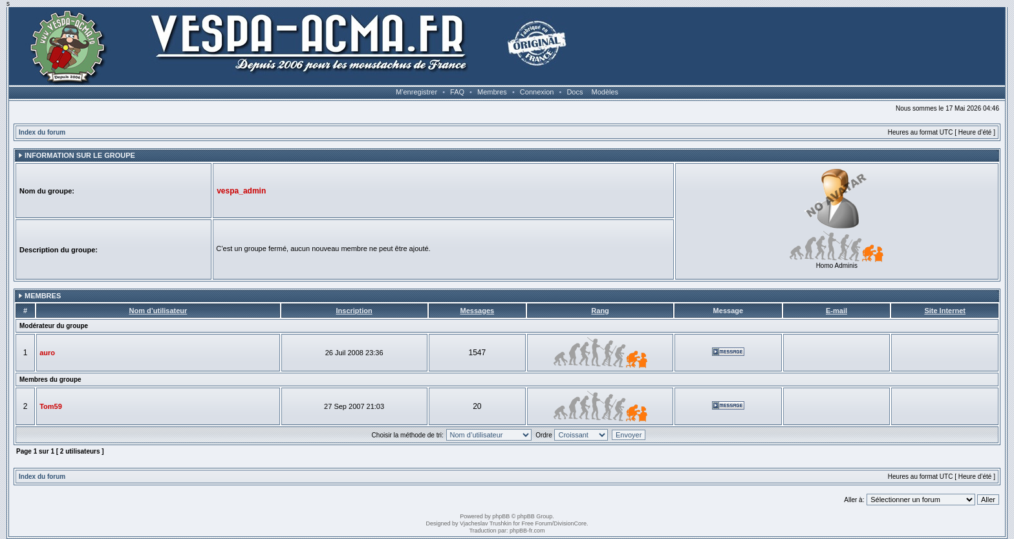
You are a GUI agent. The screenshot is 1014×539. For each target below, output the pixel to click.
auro (47, 353)
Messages (477, 310)
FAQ (457, 92)
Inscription (354, 310)
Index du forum (42, 132)
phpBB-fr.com (527, 530)
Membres (492, 92)
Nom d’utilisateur (158, 310)
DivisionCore (570, 523)
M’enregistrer (416, 92)
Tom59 (50, 406)
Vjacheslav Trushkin (486, 523)
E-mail (836, 310)
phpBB (501, 516)
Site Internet (944, 310)
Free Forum (537, 523)
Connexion (537, 92)
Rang (600, 310)
